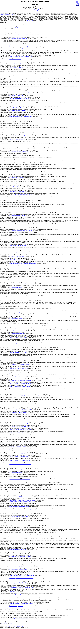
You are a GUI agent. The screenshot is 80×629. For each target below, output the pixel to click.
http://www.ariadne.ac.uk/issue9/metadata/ (16, 186)
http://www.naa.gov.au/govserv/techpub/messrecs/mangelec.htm (20, 426)
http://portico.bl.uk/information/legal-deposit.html (17, 135)
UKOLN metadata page (13, 623)
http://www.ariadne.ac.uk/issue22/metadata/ (16, 191)
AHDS (19, 29)
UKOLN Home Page (4, 623)
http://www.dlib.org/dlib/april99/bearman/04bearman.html (19, 98)
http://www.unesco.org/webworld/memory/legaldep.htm (18, 151)
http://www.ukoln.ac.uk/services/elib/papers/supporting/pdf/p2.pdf (19, 501)
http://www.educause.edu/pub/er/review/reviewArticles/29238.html (20, 345)
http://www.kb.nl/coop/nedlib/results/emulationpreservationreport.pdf (26, 509)
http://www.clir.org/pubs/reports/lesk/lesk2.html (17, 330)
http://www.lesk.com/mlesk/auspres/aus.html (16, 333)
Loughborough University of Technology (7, 14)
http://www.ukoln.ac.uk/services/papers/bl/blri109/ (17, 337)
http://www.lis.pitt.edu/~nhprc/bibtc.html (18, 28)
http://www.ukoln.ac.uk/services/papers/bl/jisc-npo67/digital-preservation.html (22, 263)
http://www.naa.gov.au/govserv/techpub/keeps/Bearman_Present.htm (21, 92)
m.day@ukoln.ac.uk (34, 10)
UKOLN (13, 626)
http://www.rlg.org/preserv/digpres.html (15, 287)
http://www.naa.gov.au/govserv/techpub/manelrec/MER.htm (19, 423)
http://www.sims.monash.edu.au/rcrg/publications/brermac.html (20, 464)
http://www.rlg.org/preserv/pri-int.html (15, 466)
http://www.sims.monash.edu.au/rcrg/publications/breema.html (19, 456)
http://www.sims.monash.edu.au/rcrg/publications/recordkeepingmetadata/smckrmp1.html (24, 395)
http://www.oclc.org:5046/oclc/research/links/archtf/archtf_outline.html (21, 578)
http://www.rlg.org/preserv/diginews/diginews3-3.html (18, 516)
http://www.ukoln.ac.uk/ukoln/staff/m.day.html (34, 9)
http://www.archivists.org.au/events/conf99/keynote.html (18, 368)
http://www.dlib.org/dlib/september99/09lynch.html (18, 352)
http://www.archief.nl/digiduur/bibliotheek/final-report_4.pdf (24, 511)
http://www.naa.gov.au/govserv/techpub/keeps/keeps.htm (18, 618)
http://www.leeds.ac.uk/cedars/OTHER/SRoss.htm (17, 496)
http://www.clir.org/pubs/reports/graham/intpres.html (18, 245)
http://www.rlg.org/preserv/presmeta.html (16, 469)
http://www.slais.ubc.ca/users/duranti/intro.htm (17, 215)
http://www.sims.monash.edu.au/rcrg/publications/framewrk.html (20, 383)
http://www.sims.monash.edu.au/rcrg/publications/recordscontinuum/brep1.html (22, 453)
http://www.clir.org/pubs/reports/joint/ (15, 318)
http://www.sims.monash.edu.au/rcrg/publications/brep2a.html (19, 460)
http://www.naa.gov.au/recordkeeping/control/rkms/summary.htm (20, 429)
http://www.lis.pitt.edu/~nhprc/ (14, 553)
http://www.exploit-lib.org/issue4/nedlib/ (16, 606)
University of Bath (20, 626)
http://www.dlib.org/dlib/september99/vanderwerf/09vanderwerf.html (21, 603)
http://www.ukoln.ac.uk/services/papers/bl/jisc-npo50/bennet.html (20, 116)
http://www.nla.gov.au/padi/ (15, 32)
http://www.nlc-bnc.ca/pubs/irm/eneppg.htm (16, 432)
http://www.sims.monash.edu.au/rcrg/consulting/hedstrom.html (20, 283)
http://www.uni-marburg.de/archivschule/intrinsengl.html (18, 412)
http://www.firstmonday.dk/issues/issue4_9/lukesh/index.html (19, 343)
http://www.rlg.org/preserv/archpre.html (15, 472)
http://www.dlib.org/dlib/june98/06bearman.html (17, 110)
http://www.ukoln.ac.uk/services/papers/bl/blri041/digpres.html (20, 409)
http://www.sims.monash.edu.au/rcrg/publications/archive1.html (20, 380)
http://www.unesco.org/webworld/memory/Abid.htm (18, 38)
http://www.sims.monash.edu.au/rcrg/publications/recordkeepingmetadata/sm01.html (23, 390)
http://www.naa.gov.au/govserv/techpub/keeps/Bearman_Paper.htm (20, 91)
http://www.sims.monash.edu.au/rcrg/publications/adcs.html (19, 48)
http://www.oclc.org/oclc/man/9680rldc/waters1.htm (18, 582)
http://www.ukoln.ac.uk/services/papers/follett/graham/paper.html (20, 252)
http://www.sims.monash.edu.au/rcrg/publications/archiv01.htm (20, 386)
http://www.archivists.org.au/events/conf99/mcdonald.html (19, 364)
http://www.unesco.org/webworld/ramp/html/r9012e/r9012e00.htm (20, 230)
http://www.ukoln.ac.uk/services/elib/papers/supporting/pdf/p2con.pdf (22, 500)
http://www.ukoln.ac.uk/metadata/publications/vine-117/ (24, 194)
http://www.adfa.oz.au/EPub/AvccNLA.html (16, 256)
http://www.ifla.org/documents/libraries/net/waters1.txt (18, 566)
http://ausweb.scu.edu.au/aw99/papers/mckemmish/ (18, 376)
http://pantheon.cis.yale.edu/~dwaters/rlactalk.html (17, 583)
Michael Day (8, 626)
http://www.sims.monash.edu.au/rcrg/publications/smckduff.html (20, 392)
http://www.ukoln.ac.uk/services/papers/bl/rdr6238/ (17, 549)
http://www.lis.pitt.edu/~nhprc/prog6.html (16, 95)
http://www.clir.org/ (29, 20)
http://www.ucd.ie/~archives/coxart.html (16, 177)
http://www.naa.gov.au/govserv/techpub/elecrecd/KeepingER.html (20, 56)
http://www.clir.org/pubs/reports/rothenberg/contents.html (19, 506)
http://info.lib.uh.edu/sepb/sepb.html (15, 59)
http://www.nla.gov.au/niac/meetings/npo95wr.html (17, 446)
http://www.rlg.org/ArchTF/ (13, 591)
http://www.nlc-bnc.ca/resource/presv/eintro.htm (17, 198)
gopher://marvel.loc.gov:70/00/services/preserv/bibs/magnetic (19, 479)
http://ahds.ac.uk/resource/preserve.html (18, 30)
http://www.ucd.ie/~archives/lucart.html (15, 210)
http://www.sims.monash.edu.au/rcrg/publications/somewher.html (20, 556)
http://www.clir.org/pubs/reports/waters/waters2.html (18, 569)
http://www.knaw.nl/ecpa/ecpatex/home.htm (10, 25)
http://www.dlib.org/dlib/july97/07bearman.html (17, 107)
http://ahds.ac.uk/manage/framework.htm (16, 67)
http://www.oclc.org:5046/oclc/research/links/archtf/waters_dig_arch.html (21, 575)
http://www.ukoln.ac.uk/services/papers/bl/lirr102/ (17, 139)
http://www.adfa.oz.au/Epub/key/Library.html (16, 259)
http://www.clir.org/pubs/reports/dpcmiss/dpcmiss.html (18, 594)
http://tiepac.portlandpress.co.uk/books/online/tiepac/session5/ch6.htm (21, 587)
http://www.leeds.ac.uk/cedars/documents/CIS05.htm (20, 34)
